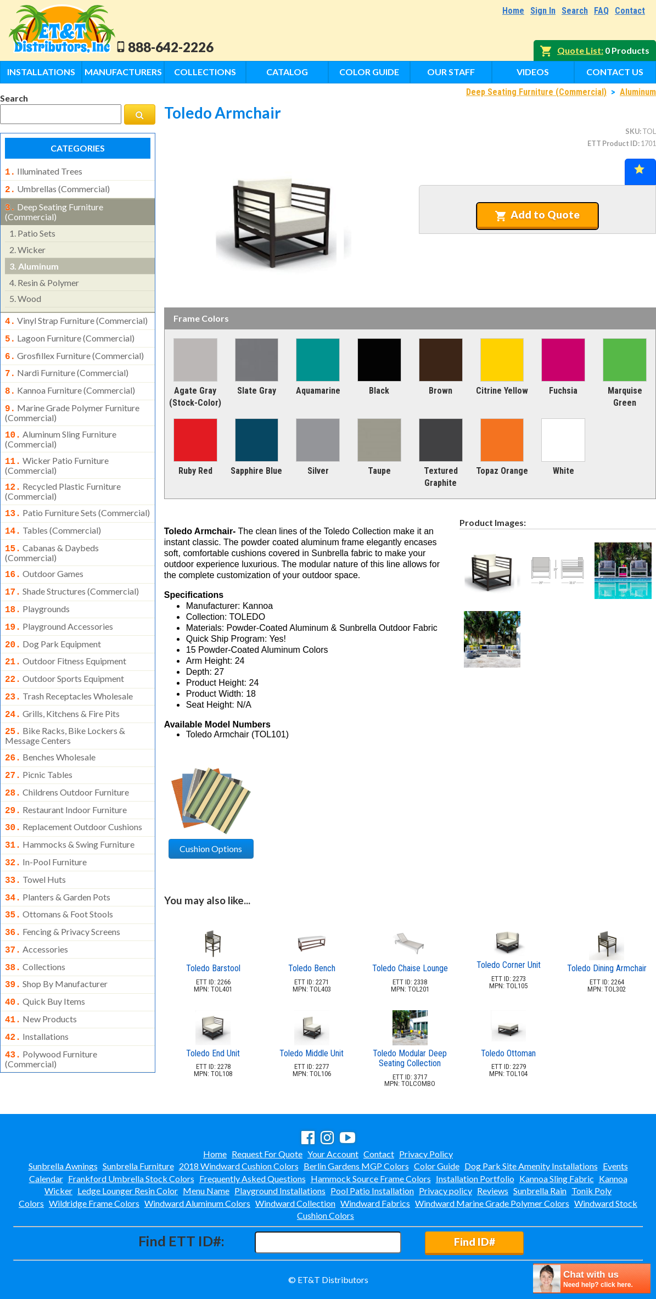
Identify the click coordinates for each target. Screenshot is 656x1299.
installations (37, 992)
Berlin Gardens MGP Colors (356, 1166)
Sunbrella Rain (540, 1190)
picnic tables (38, 746)
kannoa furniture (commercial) (70, 383)
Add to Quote (537, 214)
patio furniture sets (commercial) (77, 500)
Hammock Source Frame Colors (371, 1178)
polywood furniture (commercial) (51, 1012)
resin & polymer (44, 279)
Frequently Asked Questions (252, 1178)
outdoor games (44, 557)
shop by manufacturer (56, 942)
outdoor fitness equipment (65, 639)
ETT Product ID (612, 143)
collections (35, 926)
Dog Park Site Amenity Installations (531, 1166)
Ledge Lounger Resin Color (127, 1190)
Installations (41, 71)
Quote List (579, 50)
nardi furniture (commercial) (66, 366)
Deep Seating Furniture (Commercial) (536, 92)
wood (25, 295)
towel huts (35, 844)
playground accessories (59, 607)
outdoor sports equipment (64, 656)
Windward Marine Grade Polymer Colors (492, 1203)
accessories (36, 910)
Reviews (492, 1190)
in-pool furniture (46, 828)
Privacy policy (445, 1190)
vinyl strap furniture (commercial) (76, 317)
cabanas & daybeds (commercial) (52, 536)
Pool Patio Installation (372, 1190)
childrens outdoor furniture (67, 763)
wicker (27, 246)
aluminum (34, 262)
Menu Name (206, 1190)
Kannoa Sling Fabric (556, 1178)
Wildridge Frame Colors (94, 1203)
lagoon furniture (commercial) (69, 334)
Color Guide (369, 71)
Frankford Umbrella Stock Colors (131, 1178)
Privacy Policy (426, 1154)
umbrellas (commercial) (57, 188)
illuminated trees (43, 171)
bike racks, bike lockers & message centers (65, 708)
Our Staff (451, 71)
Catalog (287, 71)
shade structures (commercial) (72, 574)
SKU (632, 131)
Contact (630, 10)
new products (41, 975)
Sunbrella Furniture (138, 1166)
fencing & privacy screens (62, 893)
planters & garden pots (57, 861)
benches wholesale (50, 730)
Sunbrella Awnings (63, 1166)
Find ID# (474, 1241)
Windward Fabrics (375, 1203)
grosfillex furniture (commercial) (74, 350)
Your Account (332, 1154)
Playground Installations (280, 1190)
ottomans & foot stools (59, 877)
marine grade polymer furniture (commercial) (72, 403)
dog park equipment (53, 623)
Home (513, 10)
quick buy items (45, 959)
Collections (205, 71)
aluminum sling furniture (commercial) (60, 428)
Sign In (543, 10)
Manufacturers (123, 71)
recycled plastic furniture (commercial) (63, 478)
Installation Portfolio (475, 1178)
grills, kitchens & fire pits (62, 688)
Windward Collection (295, 1203)
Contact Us (614, 71)
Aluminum (638, 92)
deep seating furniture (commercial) (54, 209)
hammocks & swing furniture (69, 811)
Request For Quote (267, 1154)
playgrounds (37, 590)
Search (575, 10)
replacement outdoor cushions (73, 795)
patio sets (32, 230)
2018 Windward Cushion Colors (239, 1166)
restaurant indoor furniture (66, 779)
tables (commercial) (53, 516)
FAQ (601, 10)
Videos (533, 71)
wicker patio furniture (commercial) (57, 453)
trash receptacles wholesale (69, 672)
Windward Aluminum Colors (197, 1203)
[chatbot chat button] (592, 1278)
